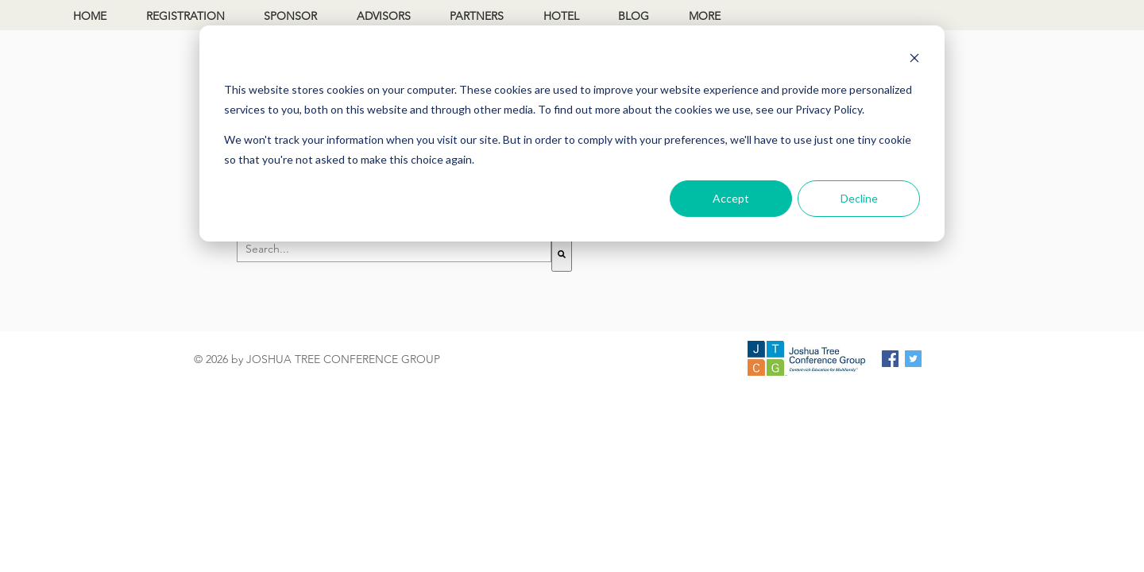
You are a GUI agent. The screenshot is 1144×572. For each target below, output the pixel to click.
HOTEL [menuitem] (561, 16)
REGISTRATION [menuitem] (185, 16)
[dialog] (572, 133)
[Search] (561, 254)
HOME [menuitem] (89, 16)
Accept (731, 198)
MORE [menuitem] (705, 16)
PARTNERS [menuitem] (477, 16)
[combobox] (394, 249)
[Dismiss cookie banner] (914, 60)
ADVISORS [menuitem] (384, 16)
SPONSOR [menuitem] (290, 16)
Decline (859, 198)
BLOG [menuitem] (633, 16)
